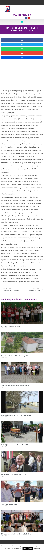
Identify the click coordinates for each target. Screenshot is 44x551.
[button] (22, 22)
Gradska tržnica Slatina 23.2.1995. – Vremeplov (16, 415)
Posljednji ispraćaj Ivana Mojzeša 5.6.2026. (14, 445)
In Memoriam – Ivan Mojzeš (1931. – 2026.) (14, 474)
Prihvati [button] (25, 548)
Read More (37, 548)
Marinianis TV (22, 14)
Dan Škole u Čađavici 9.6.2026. (10, 326)
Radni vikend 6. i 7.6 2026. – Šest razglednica (15, 356)
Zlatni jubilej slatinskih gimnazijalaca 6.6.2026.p (16, 385)
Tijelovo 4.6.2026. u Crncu (9, 504)
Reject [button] (30, 548)
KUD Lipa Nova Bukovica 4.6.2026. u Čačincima (16, 534)
